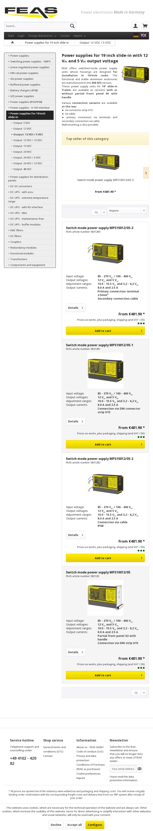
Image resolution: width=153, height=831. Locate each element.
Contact (65, 35)
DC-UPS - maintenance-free (25, 218)
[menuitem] (40, 26)
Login (21, 35)
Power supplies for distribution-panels (26, 178)
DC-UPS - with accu (19, 192)
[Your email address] (123, 769)
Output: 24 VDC (20, 151)
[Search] (72, 26)
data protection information (123, 778)
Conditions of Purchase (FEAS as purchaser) (90, 767)
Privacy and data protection (86, 758)
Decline (56, 825)
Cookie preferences (88, 773)
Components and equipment (25, 265)
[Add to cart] (105, 330)
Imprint (80, 35)
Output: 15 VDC (20, 146)
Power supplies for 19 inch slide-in (28, 115)
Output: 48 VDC (20, 169)
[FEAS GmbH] (135, 35)
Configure (95, 825)
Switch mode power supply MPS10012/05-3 (105, 180)
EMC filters (14, 230)
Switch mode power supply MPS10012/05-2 (99, 459)
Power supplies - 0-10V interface (28, 107)
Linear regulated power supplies (28, 67)
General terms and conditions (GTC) (54, 749)
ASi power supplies (19, 79)
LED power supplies (20, 96)
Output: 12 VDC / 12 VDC (25, 140)
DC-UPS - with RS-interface (24, 207)
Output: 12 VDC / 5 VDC (26, 134)
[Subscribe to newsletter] (139, 769)
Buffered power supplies (23, 84)
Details (75, 307)
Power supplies (17, 55)
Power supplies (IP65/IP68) (24, 102)
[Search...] (40, 26)
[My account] (135, 26)
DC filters (14, 236)
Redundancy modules (21, 247)
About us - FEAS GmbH (89, 747)
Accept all (74, 825)
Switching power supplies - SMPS (28, 61)
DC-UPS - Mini (16, 213)
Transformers (16, 259)
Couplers (13, 242)
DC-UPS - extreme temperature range (26, 199)
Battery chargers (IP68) (22, 90)
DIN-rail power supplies (22, 73)
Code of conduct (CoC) (89, 751)
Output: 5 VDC (19, 123)
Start (11, 35)
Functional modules (20, 253)
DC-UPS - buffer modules (23, 224)
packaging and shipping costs (98, 791)
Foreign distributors (42, 35)
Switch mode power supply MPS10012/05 (98, 572)
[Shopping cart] (145, 26)
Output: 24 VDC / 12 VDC (25, 163)
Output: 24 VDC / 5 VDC (25, 157)
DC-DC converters (19, 186)
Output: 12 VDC (20, 128)
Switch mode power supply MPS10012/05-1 (99, 345)
